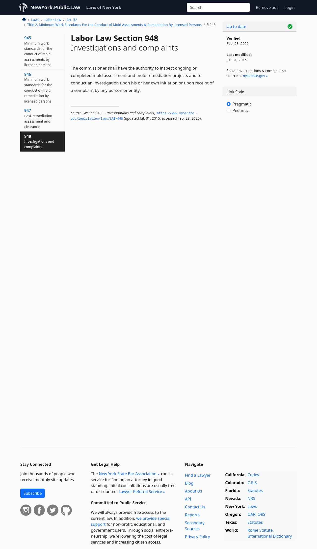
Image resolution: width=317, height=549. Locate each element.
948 (39, 141)
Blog (189, 483)
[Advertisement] (259, 199)
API (188, 499)
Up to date (236, 26)
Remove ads (267, 7)
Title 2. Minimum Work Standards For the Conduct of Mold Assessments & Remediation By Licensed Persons (114, 24)
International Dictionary (269, 536)
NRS (251, 498)
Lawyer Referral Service (140, 491)
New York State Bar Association (128, 473)
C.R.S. (252, 482)
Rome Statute (260, 530)
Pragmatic (242, 104)
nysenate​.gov (254, 75)
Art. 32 (71, 19)
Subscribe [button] (33, 493)
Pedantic (241, 110)
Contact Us (195, 507)
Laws (35, 19)
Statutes (255, 490)
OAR (251, 514)
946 (38, 88)
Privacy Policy (197, 536)
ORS (261, 514)
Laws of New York (103, 7)
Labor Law (53, 19)
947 (38, 118)
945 (38, 51)
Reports (192, 515)
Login (289, 7)
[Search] (218, 7)
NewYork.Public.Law (55, 7)
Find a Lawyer (198, 475)
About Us (193, 491)
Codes (253, 474)
